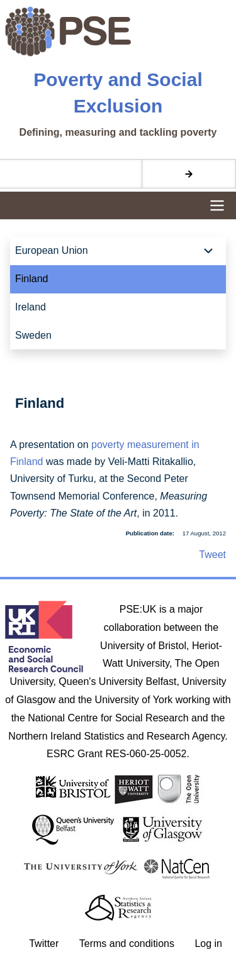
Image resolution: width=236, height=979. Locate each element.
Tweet (212, 554)
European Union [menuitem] (51, 250)
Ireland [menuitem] (30, 307)
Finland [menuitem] (31, 278)
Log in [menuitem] (208, 943)
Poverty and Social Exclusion (117, 92)
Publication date (149, 533)
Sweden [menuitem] (33, 335)
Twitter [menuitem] (44, 943)
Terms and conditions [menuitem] (126, 943)
